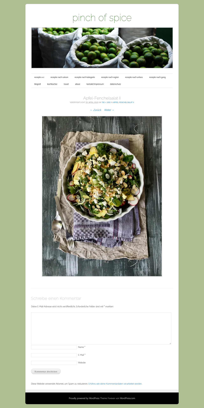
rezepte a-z (39, 77)
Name (81, 347)
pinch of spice (102, 17)
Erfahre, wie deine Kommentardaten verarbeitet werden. (115, 384)
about (77, 84)
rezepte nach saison (59, 77)
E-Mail (81, 355)
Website (82, 363)
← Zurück (95, 110)
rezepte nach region (110, 77)
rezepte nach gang (157, 77)
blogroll (37, 84)
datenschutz (115, 84)
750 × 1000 (106, 102)
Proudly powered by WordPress (84, 398)
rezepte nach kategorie (85, 77)
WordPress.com (127, 398)
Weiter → (109, 110)
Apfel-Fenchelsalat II (123, 102)
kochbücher (52, 84)
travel (66, 84)
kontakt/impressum (95, 84)
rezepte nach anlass (134, 77)
